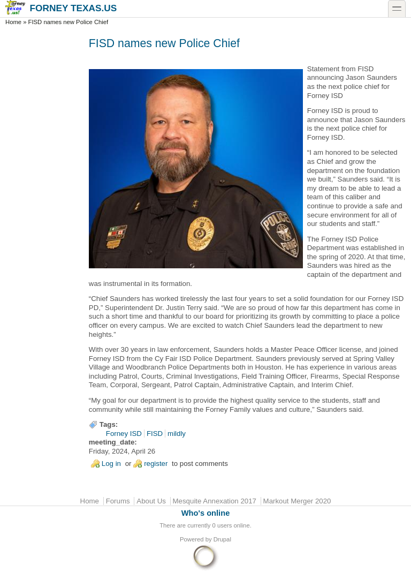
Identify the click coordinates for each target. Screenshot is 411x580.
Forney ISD (124, 434)
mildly (177, 434)
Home (13, 22)
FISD (155, 434)
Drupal (222, 539)
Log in (111, 464)
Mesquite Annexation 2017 (214, 501)
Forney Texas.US (61, 8)
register (156, 464)
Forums (118, 501)
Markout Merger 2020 (297, 501)
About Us (151, 501)
